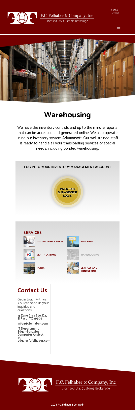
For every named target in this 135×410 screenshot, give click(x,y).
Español (114, 10)
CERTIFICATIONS (46, 255)
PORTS (41, 268)
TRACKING (87, 242)
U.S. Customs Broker (50, 242)
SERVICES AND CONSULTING (89, 269)
